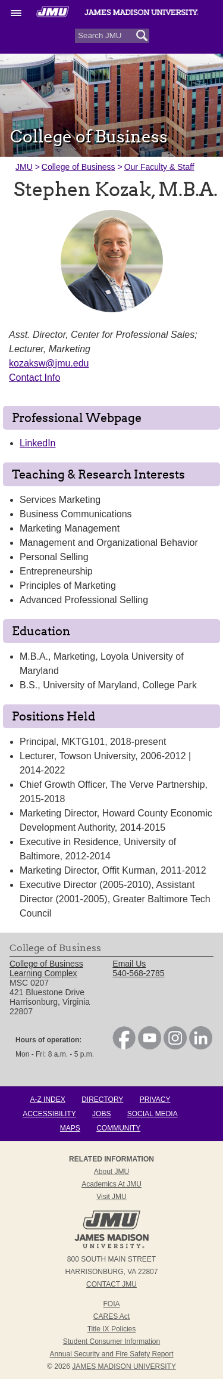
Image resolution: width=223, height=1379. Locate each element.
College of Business (78, 167)
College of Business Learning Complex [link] (46, 968)
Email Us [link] (129, 963)
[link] (124, 1046)
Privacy (155, 1099)
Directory (102, 1099)
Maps (70, 1128)
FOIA (111, 1304)
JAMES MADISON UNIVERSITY (124, 1366)
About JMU (111, 1171)
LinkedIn (38, 443)
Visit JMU (111, 1196)
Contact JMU (111, 1284)
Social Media (152, 1114)
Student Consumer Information (111, 1341)
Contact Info (34, 377)
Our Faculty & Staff (159, 167)
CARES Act (111, 1316)
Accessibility (49, 1114)
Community (118, 1128)
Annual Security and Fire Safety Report (111, 1354)
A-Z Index (47, 1099)
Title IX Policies (111, 1329)
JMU (24, 167)
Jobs (101, 1114)
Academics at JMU (111, 1184)
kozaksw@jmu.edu (49, 363)
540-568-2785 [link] (138, 973)
